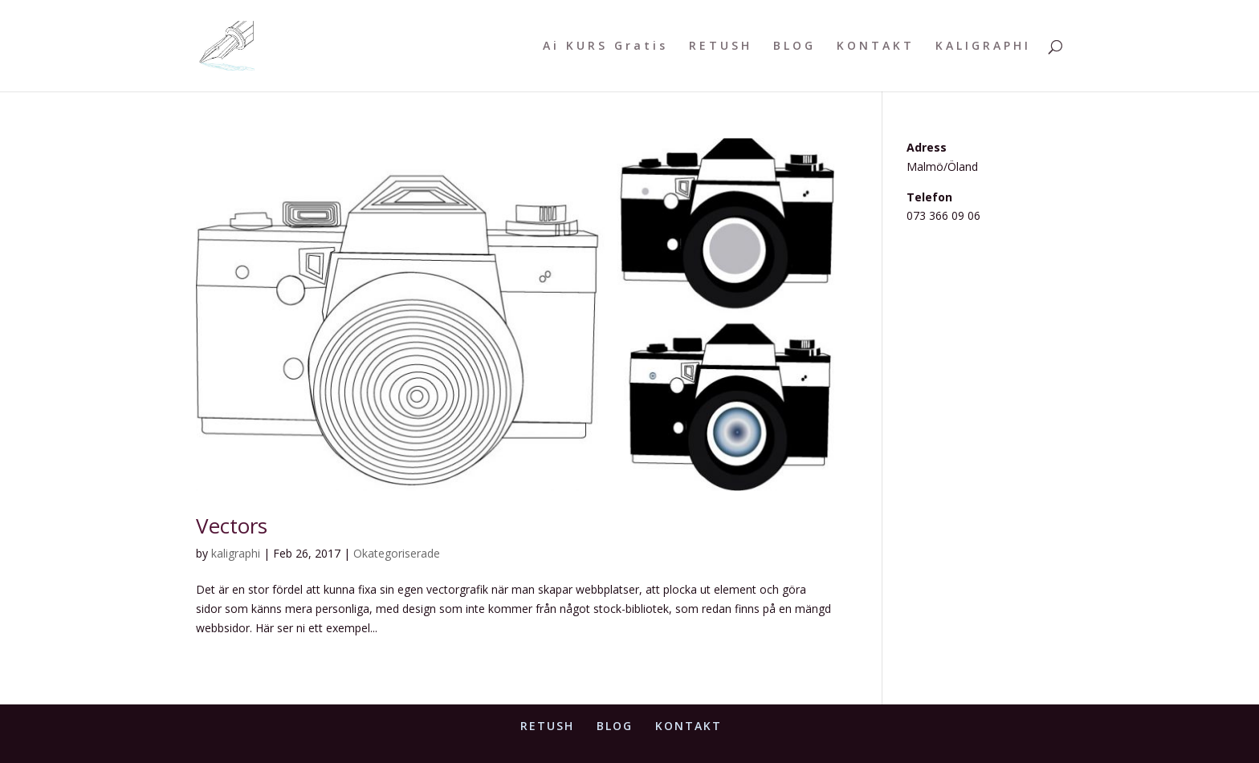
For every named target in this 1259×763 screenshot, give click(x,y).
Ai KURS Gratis (605, 46)
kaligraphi (235, 553)
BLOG (794, 46)
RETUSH (720, 46)
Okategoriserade (396, 553)
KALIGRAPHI (983, 46)
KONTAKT (876, 46)
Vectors (231, 525)
